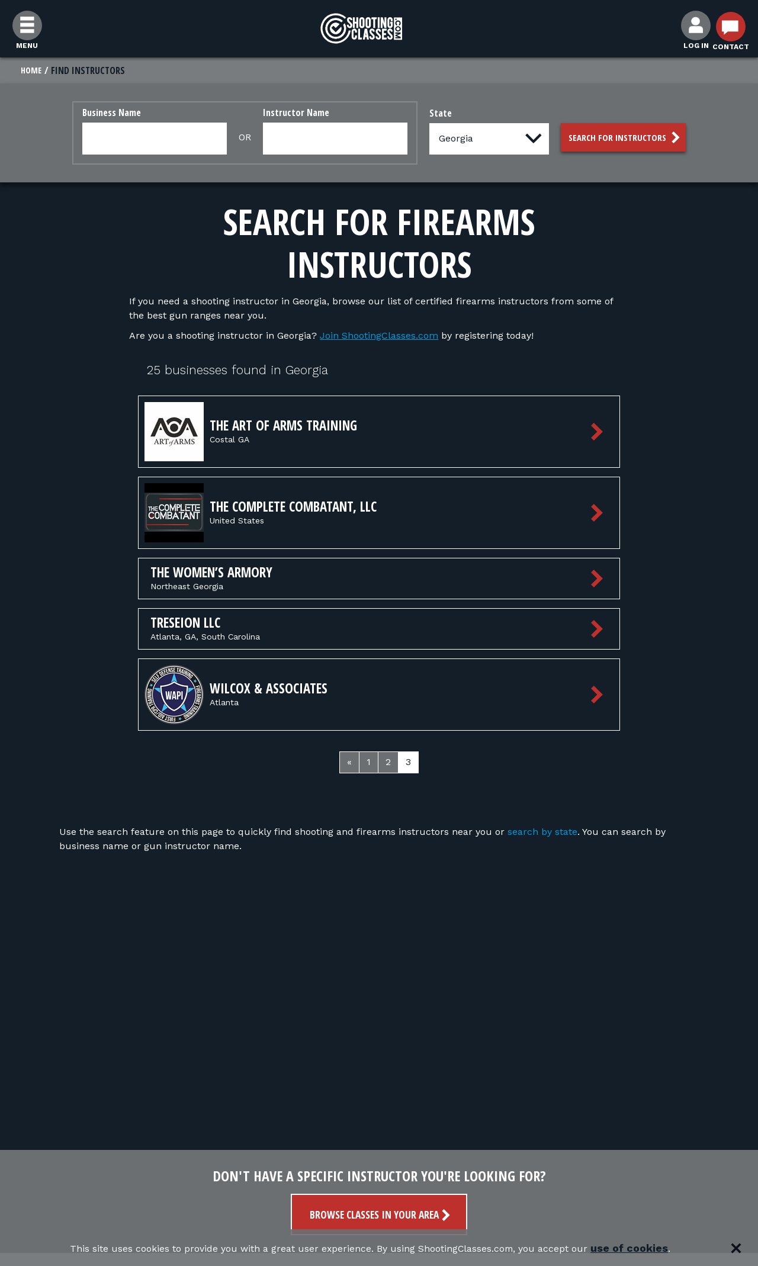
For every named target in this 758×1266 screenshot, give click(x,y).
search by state (542, 843)
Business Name (104, 113)
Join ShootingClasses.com (379, 336)
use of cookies (663, 1248)
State (433, 113)
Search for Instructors (626, 138)
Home (32, 70)
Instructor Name (288, 113)
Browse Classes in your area (381, 1215)
